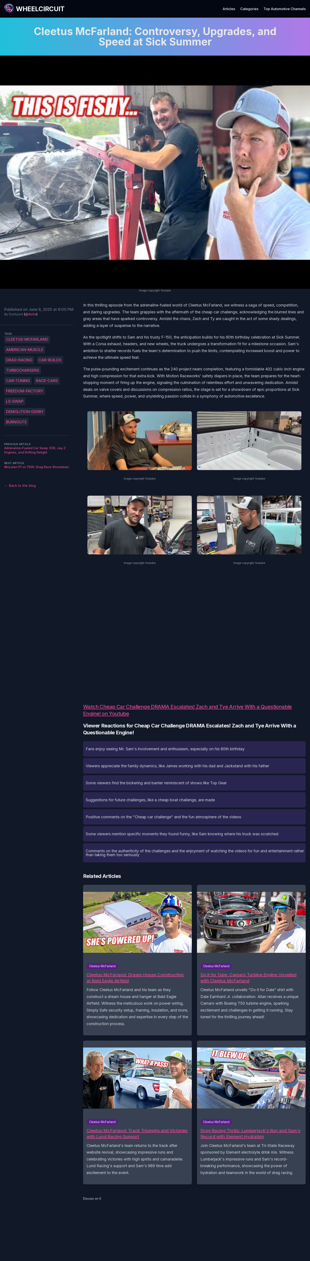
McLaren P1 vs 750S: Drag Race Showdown (36, 467)
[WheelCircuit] (34, 9)
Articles (229, 9)
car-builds (50, 360)
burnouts (16, 422)
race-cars (47, 380)
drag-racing (19, 360)
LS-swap (14, 401)
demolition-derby (25, 411)
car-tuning (18, 380)
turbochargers (22, 370)
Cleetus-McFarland (27, 339)
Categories (249, 9)
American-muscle (24, 349)
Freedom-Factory (24, 391)
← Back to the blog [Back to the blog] (20, 485)
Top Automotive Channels (285, 9)
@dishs (30, 314)
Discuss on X (92, 1198)
